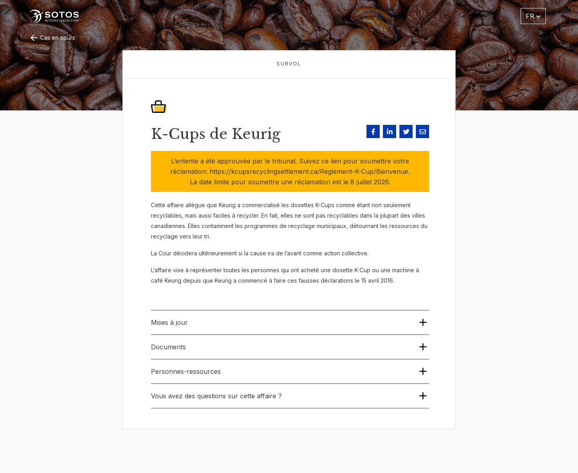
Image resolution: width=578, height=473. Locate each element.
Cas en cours (52, 37)
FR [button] (533, 16)
